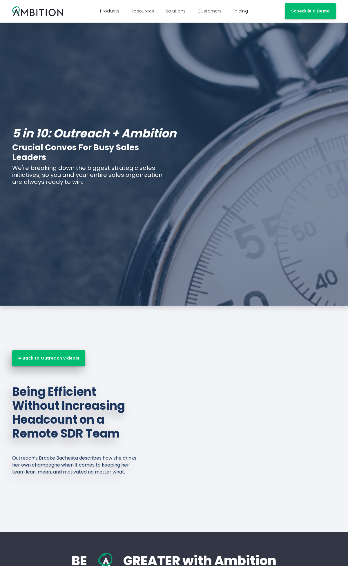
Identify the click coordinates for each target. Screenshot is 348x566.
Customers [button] (209, 12)
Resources (142, 12)
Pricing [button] (240, 12)
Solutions (176, 12)
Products (110, 12)
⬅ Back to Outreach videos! (48, 361)
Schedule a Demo (310, 12)
